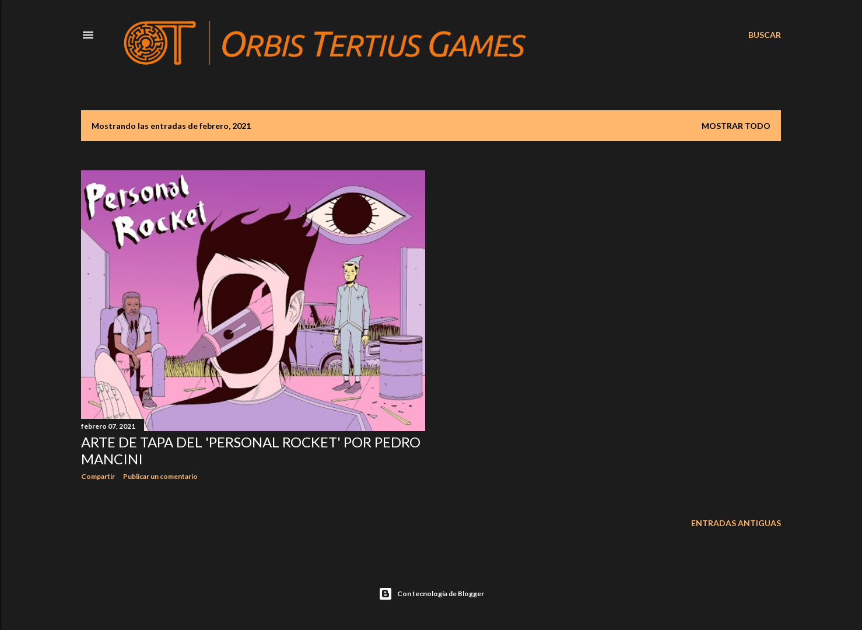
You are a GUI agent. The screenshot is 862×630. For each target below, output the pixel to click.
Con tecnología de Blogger (431, 594)
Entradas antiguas (736, 523)
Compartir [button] (98, 476)
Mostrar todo (736, 126)
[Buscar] (764, 35)
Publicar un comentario (160, 476)
